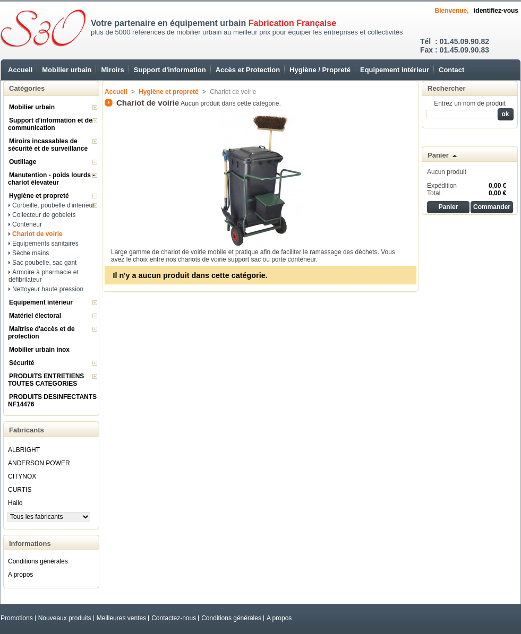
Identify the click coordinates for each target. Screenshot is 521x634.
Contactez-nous (173, 618)
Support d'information (170, 70)
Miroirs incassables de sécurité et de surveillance (48, 144)
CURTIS (19, 489)
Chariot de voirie (37, 234)
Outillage (22, 162)
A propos (20, 574)
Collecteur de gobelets (43, 215)
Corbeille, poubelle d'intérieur (53, 205)
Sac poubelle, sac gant (44, 262)
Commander (491, 207)
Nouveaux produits (64, 618)
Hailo (15, 503)
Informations (30, 544)
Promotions (17, 618)
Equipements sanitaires (45, 243)
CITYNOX (22, 476)
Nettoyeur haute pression (47, 289)
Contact (451, 70)
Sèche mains (30, 253)
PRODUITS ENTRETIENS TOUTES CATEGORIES (46, 379)
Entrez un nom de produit (470, 103)
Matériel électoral (35, 315)
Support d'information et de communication (50, 124)
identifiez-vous (496, 10)
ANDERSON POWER (39, 463)
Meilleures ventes (121, 618)
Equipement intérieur (394, 70)
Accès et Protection (248, 70)
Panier (438, 155)
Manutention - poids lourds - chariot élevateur (51, 178)
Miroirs (112, 70)
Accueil (20, 70)
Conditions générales (38, 561)
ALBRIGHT (24, 450)
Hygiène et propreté (39, 195)
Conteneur (27, 224)
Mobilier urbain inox (39, 349)
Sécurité (21, 363)
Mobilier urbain (66, 70)
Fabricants (26, 430)
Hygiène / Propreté (320, 70)
